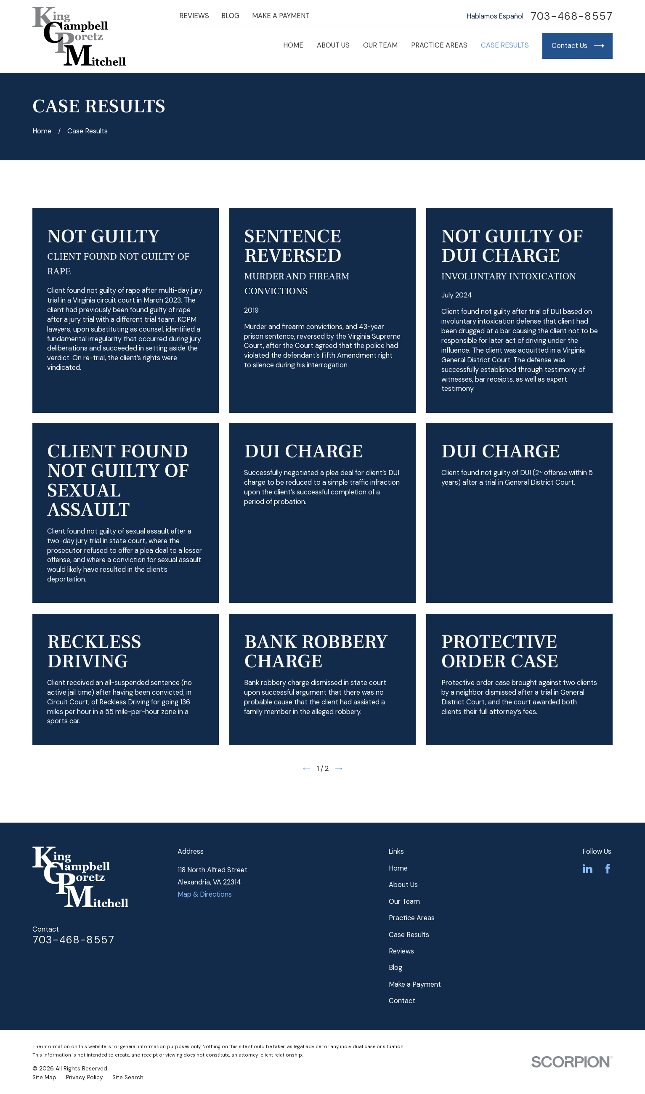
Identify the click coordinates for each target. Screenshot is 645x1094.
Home (398, 868)
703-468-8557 (572, 16)
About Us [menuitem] (333, 45)
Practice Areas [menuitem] (439, 45)
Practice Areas (412, 917)
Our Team (404, 901)
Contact (402, 1000)
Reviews (194, 15)
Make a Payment (281, 15)
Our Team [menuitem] (380, 45)
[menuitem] (44, 1077)
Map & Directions (205, 894)
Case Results (409, 934)
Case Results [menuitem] (505, 45)
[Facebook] (608, 869)
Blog (230, 15)
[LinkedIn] (587, 869)
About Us (403, 884)
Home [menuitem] (293, 45)
